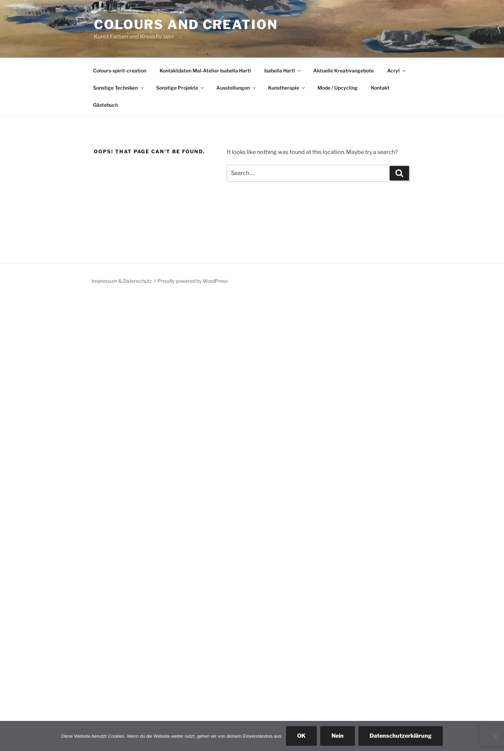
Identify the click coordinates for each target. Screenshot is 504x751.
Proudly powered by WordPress (193, 281)
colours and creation (186, 24)
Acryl (396, 70)
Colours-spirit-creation (119, 70)
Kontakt (380, 88)
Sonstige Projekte (180, 88)
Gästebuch (105, 105)
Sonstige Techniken (119, 88)
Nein (337, 735)
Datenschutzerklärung (401, 735)
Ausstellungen (236, 88)
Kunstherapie (287, 88)
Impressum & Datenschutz (122, 281)
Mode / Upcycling (337, 88)
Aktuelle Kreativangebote (343, 70)
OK (301, 735)
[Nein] (495, 735)
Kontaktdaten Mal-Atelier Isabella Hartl (205, 70)
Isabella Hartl (283, 70)
